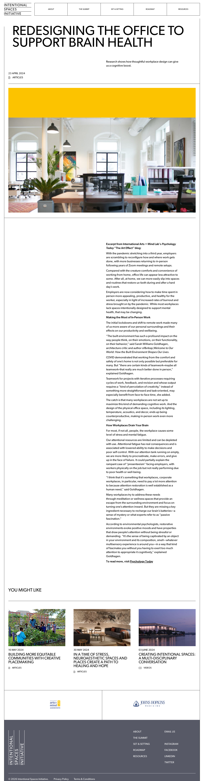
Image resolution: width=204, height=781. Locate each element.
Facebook (170, 750)
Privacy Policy (61, 779)
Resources (140, 756)
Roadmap (139, 750)
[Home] (17, 9)
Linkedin (169, 756)
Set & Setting (141, 744)
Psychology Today (141, 561)
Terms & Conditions (84, 779)
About (137, 731)
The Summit (140, 738)
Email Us (169, 731)
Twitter (169, 762)
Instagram (171, 744)
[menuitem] (50, 9)
